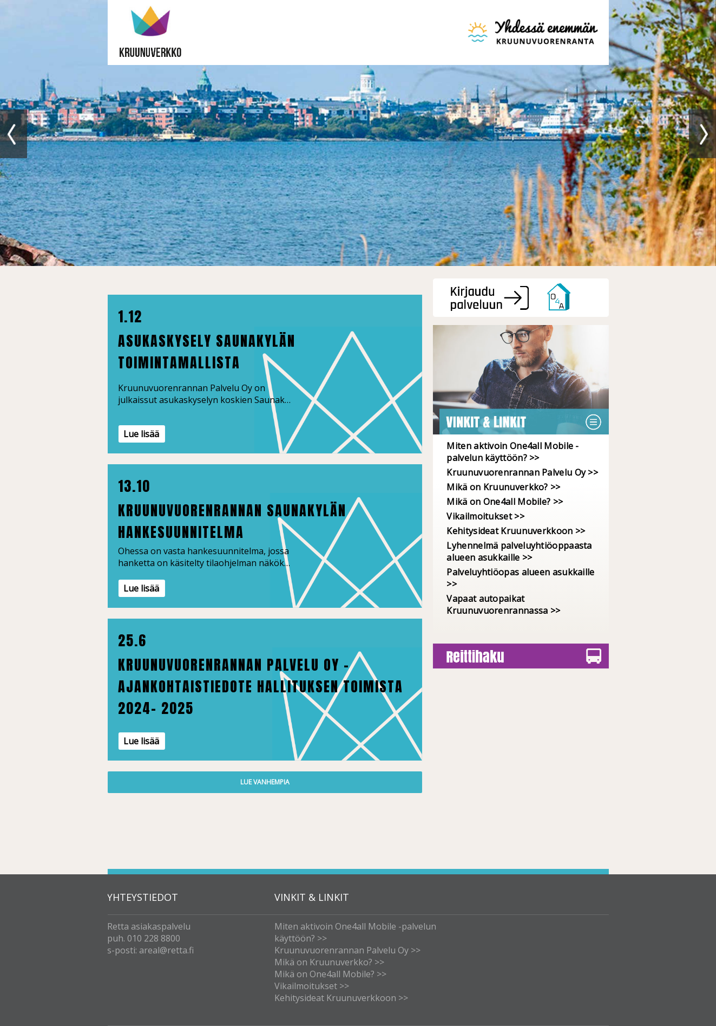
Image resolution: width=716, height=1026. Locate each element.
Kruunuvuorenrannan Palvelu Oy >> (522, 472)
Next (702, 133)
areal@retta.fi (166, 950)
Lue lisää (141, 434)
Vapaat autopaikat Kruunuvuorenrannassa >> (503, 604)
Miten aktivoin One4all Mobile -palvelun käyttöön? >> (512, 452)
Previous (13, 133)
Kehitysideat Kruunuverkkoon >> (515, 531)
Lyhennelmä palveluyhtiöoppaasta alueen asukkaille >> (519, 551)
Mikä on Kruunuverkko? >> (503, 487)
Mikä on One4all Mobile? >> (504, 502)
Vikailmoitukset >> (485, 516)
